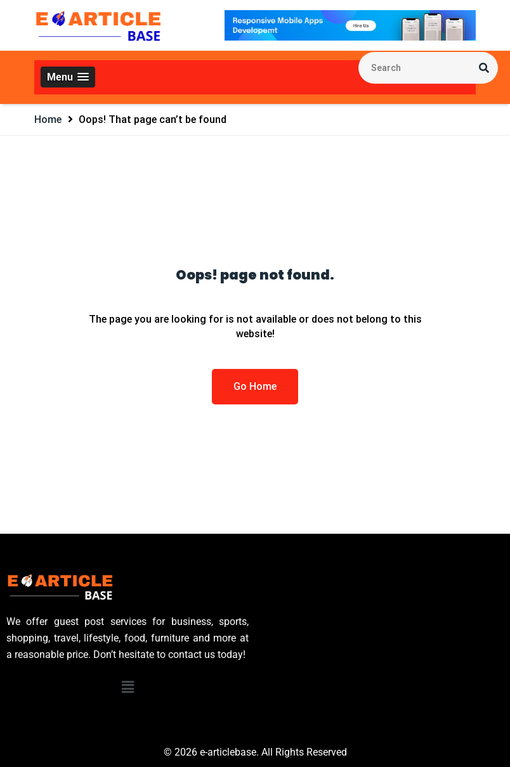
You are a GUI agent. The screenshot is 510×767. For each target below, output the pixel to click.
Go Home (255, 386)
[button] (68, 77)
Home (48, 119)
